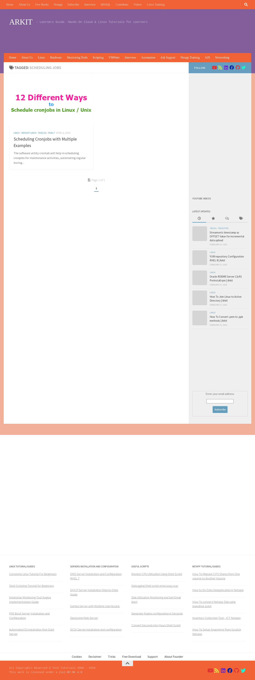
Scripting (98, 57)
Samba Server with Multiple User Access (95, 606)
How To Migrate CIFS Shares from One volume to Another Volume (216, 576)
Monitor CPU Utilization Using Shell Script (156, 574)
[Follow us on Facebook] (232, 67)
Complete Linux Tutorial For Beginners (32, 574)
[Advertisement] (179, 38)
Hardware (56, 57)
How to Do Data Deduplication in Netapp (218, 590)
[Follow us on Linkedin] (226, 67)
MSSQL (106, 4)
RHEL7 (51, 132)
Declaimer (94, 656)
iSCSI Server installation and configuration (96, 629)
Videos (138, 4)
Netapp (58, 4)
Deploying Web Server (84, 618)
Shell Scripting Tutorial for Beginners (31, 586)
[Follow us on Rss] (220, 67)
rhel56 (42, 132)
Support (153, 656)
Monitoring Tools (77, 57)
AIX (207, 57)
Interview (90, 4)
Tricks (213, 228)
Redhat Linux (29, 132)
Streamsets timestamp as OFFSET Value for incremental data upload (227, 236)
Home (9, 4)
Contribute (122, 4)
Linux (41, 57)
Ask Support (167, 57)
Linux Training (156, 4)
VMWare (114, 57)
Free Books (42, 4)
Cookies (77, 656)
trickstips (223, 228)
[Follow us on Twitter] (243, 67)
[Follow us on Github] (237, 67)
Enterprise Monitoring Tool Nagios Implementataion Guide (30, 599)
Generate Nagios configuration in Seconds (157, 613)
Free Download (131, 656)
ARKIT (20, 22)
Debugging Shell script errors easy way (154, 586)
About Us (24, 4)
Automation (148, 57)
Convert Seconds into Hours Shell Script (156, 625)
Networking (222, 57)
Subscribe (73, 4)
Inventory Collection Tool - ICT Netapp (216, 618)
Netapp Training (190, 57)
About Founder (174, 656)
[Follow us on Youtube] (214, 67)
